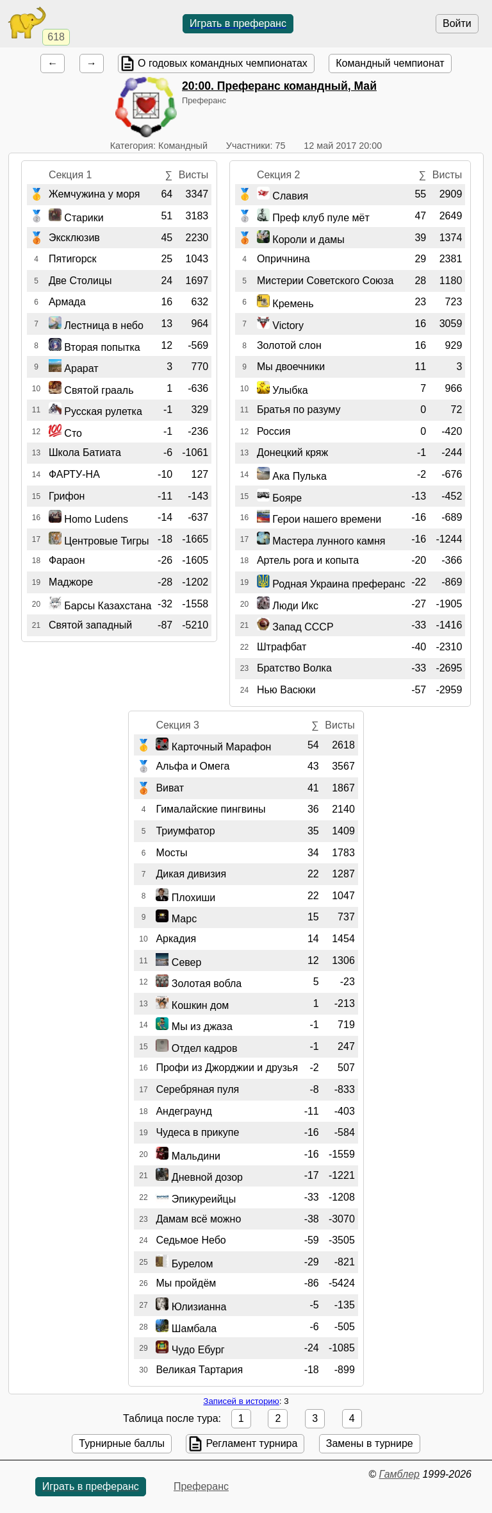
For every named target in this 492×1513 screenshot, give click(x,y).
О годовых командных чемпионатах (223, 63)
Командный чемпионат (390, 63)
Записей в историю (241, 1401)
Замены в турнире (369, 1443)
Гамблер (399, 1474)
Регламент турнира (251, 1443)
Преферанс (201, 1486)
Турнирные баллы (122, 1443)
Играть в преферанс (238, 23)
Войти (457, 23)
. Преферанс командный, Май (279, 86)
